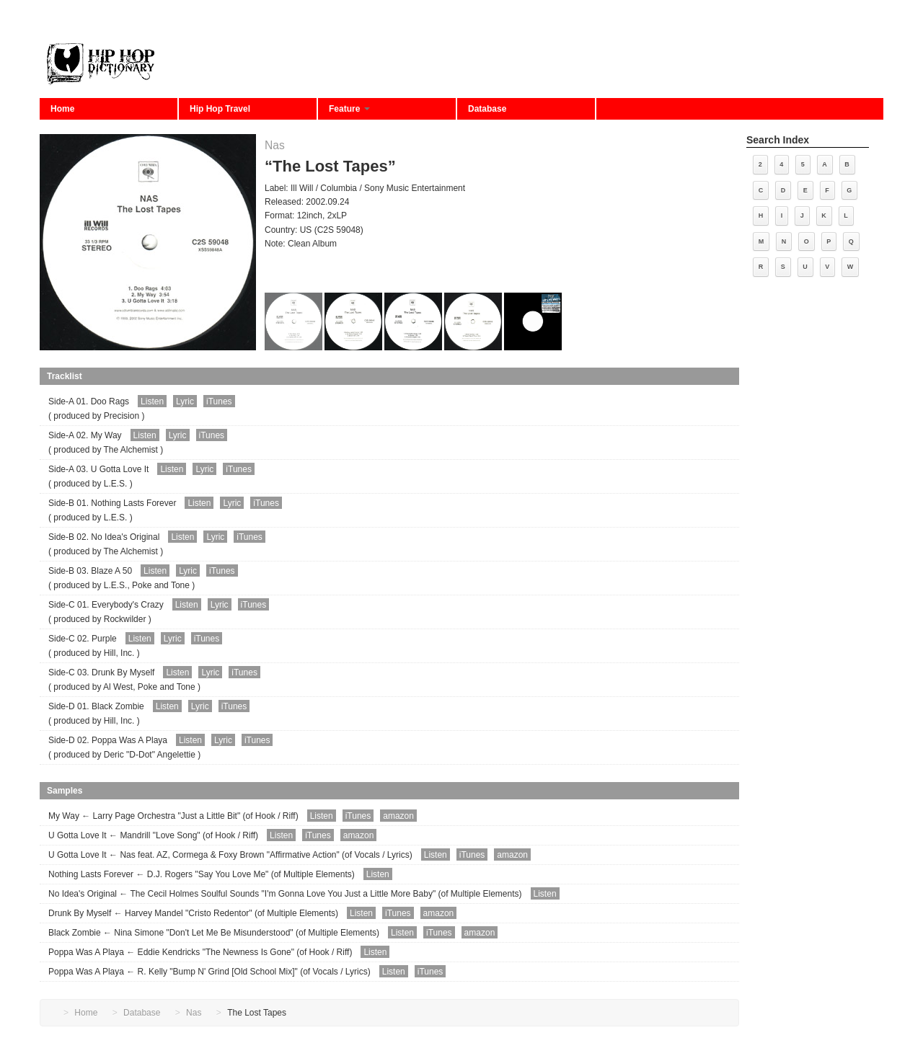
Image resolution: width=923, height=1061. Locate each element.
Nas (275, 145)
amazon (398, 816)
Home (62, 109)
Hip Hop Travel (220, 109)
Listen (152, 401)
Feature (349, 109)
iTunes (219, 401)
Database (487, 109)
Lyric (185, 401)
